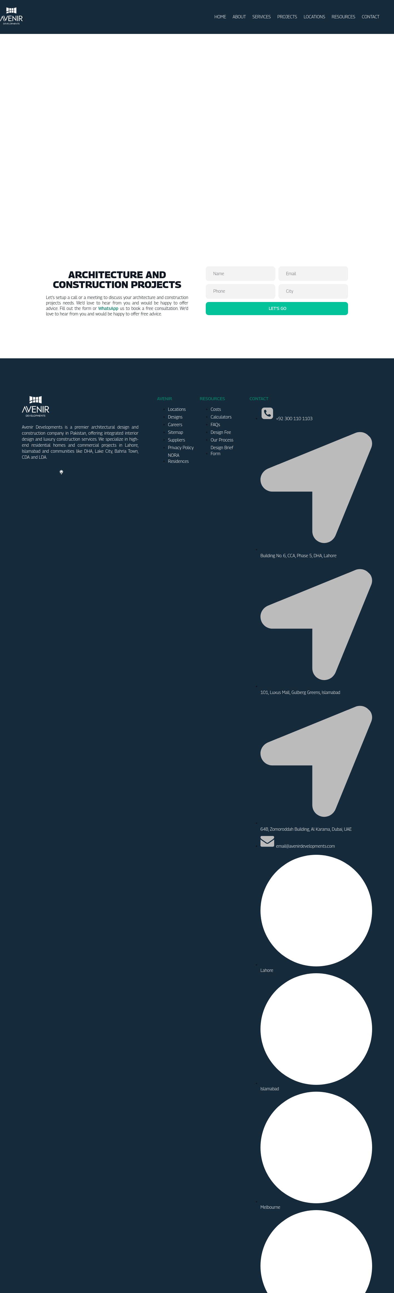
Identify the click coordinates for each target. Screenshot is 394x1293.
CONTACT (370, 16)
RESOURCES (343, 16)
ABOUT (239, 16)
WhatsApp (108, 261)
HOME (220, 16)
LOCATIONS (314, 16)
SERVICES (262, 16)
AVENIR (164, 351)
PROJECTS (287, 16)
